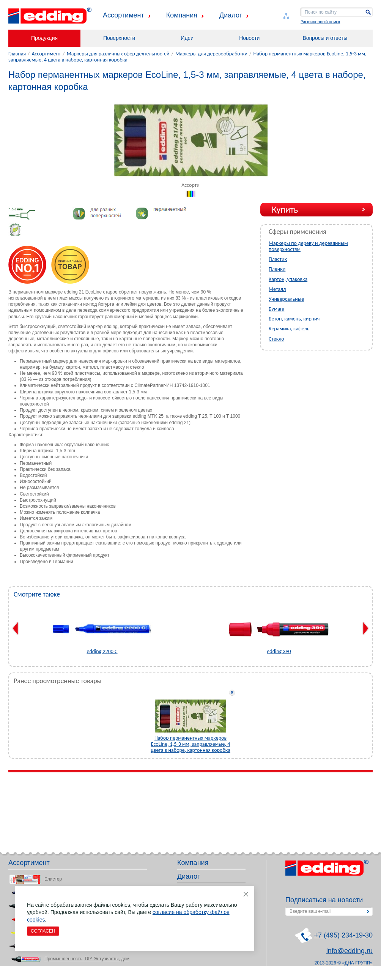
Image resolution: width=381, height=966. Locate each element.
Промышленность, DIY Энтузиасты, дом (86, 958)
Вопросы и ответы (324, 38)
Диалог (230, 15)
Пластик (278, 259)
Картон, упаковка (288, 279)
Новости (249, 38)
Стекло (276, 339)
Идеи (187, 38)
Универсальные (286, 299)
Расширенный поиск (320, 21)
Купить (285, 209)
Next (365, 628)
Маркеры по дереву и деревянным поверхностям (308, 246)
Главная (17, 54)
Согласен (43, 931)
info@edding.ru (349, 951)
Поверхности (119, 38)
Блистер (53, 879)
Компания (181, 15)
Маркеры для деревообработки (211, 54)
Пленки (277, 269)
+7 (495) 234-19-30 (343, 935)
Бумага (276, 309)
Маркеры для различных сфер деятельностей (118, 54)
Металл (277, 289)
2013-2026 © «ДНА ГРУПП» (344, 963)
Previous (15, 628)
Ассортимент (123, 15)
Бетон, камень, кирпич (294, 319)
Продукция (44, 38)
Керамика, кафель (289, 328)
